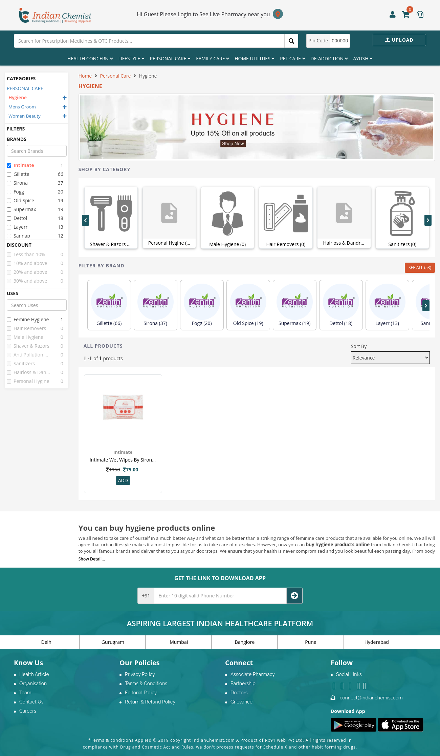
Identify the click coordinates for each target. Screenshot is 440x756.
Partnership (243, 683)
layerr (17, 227)
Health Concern (90, 58)
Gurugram (113, 642)
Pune (310, 642)
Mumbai (179, 642)
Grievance (241, 701)
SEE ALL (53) (420, 267)
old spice (20, 200)
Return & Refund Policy (150, 701)
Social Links (349, 674)
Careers (27, 711)
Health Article (34, 674)
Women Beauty (24, 116)
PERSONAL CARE (25, 88)
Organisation (33, 683)
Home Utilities (254, 58)
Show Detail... (92, 559)
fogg (15, 191)
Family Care (212, 58)
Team (25, 692)
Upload (399, 40)
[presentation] (85, 220)
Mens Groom (22, 107)
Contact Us (31, 701)
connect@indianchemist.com (371, 697)
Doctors (239, 692)
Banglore (245, 642)
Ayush (363, 58)
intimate (20, 165)
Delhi (47, 642)
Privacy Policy (140, 674)
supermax (21, 209)
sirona (17, 183)
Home (85, 76)
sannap (18, 235)
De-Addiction (329, 58)
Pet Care (292, 58)
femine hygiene (28, 319)
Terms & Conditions (146, 683)
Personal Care (170, 58)
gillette (18, 174)
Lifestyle (131, 58)
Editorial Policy (141, 692)
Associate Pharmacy (252, 674)
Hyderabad (377, 642)
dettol (17, 218)
